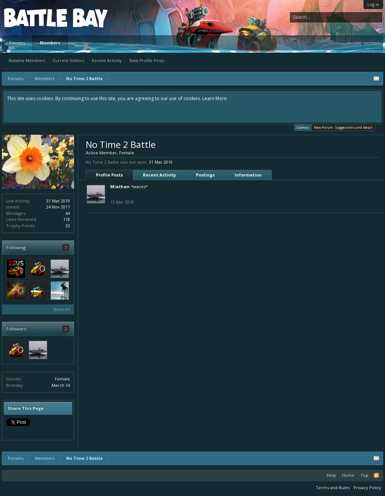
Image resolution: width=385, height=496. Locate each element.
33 (67, 225)
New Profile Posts (146, 60)
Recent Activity (107, 60)
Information (248, 175)
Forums (17, 43)
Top (364, 475)
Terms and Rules (333, 487)
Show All (61, 309)
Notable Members (27, 60)
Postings (205, 175)
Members (50, 43)
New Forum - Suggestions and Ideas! (343, 127)
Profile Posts (109, 175)
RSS (376, 475)
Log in (373, 4)
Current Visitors (68, 60)
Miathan (120, 186)
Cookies (303, 127)
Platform (31, 17)
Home (348, 475)
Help (331, 475)
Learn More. (215, 98)
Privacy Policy (367, 487)
